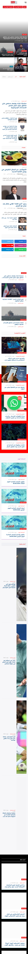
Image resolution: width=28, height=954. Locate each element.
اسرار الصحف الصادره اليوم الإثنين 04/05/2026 (16, 509)
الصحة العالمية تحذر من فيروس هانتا (8, 69)
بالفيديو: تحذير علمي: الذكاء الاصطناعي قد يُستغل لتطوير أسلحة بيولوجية (14, 360)
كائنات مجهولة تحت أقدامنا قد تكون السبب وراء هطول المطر (16, 446)
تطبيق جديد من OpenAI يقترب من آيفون (14, 388)
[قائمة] (26, 2)
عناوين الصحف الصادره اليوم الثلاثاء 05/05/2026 (16, 482)
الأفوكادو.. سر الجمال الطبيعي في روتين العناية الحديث (14, 170)
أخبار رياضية (22, 544)
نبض (25, 7)
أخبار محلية (22, 77)
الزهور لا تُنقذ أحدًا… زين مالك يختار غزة (9, 218)
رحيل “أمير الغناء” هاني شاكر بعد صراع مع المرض (15, 204)
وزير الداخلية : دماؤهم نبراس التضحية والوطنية (9, 119)
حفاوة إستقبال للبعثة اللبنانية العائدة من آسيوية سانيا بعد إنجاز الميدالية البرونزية (8, 893)
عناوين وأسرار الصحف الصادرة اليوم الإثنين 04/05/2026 (15, 535)
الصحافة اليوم (21, 459)
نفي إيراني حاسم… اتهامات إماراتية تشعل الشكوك (22, 54)
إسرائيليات (4, 77)
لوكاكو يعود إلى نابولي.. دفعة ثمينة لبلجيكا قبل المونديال (9, 597)
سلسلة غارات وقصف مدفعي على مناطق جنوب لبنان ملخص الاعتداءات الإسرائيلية (15, 38)
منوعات (23, 147)
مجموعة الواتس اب (8, 7)
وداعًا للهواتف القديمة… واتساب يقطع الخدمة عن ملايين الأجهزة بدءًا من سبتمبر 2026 (15, 418)
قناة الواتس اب (18, 7)
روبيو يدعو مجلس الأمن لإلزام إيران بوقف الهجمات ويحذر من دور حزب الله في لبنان (21, 68)
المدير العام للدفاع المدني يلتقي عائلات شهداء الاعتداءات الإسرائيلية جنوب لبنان (10, 137)
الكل (16, 77)
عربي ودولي (10, 77)
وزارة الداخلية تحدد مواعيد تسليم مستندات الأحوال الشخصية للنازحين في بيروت (9, 127)
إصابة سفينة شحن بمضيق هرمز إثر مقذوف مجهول (7, 54)
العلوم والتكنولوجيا (22, 353)
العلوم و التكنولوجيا (19, 333)
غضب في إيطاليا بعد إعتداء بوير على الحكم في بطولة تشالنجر (8, 695)
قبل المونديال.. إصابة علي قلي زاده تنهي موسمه (9, 794)
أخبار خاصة (22, 948)
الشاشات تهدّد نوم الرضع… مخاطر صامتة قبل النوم (10, 227)
